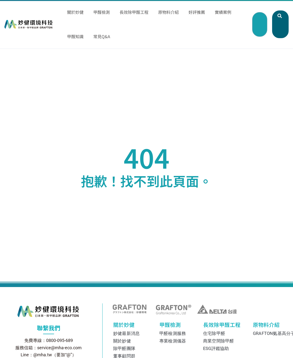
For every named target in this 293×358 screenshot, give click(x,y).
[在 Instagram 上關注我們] (281, 188)
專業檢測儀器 (172, 320)
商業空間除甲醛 (218, 320)
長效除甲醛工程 (219, 305)
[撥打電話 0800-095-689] (281, 205)
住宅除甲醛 (214, 312)
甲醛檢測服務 (172, 312)
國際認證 (122, 342)
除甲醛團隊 (124, 327)
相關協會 (122, 350)
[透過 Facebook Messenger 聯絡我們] (281, 170)
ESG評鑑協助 (216, 327)
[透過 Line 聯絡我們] (281, 153)
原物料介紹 (265, 305)
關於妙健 (127, 305)
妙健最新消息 (126, 312)
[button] (258, 6)
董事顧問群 (124, 335)
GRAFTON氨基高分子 (272, 312)
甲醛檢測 (172, 305)
